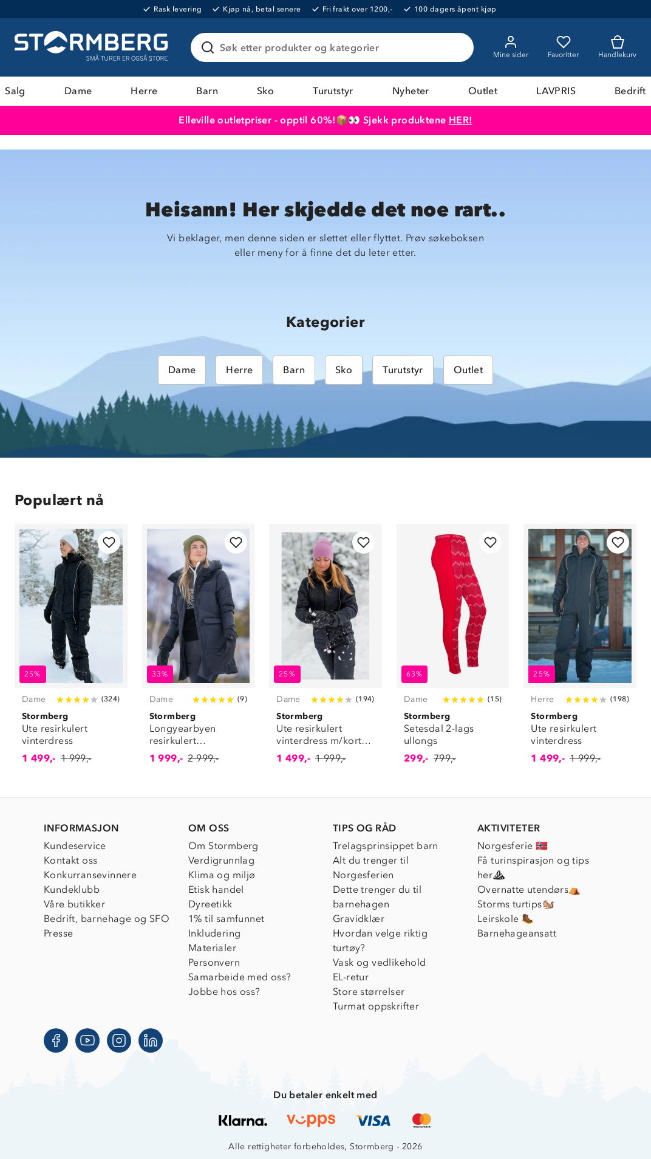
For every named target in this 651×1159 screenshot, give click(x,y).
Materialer (212, 948)
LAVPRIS (556, 91)
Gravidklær (358, 918)
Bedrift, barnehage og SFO (106, 918)
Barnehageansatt (516, 933)
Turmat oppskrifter (376, 1006)
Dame (78, 91)
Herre (144, 91)
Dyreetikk (210, 904)
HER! (460, 120)
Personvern (214, 962)
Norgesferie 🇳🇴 (512, 845)
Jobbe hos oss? (224, 991)
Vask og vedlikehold (379, 962)
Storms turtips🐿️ (515, 904)
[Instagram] (119, 1040)
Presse (58, 933)
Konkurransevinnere (90, 875)
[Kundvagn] (617, 47)
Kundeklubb (72, 889)
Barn (207, 91)
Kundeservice (75, 845)
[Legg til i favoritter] (109, 542)
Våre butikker (74, 904)
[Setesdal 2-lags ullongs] (453, 651)
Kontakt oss (70, 860)
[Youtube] (87, 1040)
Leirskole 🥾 (505, 918)
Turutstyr (333, 91)
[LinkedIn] (150, 1040)
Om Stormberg (223, 845)
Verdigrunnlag (221, 860)
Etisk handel (216, 889)
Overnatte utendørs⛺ (529, 889)
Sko (265, 91)
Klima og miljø (222, 875)
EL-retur (351, 977)
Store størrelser (368, 991)
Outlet (482, 91)
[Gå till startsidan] (93, 47)
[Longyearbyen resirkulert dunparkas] (198, 651)
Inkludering (214, 933)
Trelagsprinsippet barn (385, 845)
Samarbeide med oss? (239, 977)
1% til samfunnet (226, 918)
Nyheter (410, 91)
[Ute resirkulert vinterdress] (71, 651)
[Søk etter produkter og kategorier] (334, 47)
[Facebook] (56, 1040)
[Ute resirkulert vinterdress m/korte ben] (325, 651)
